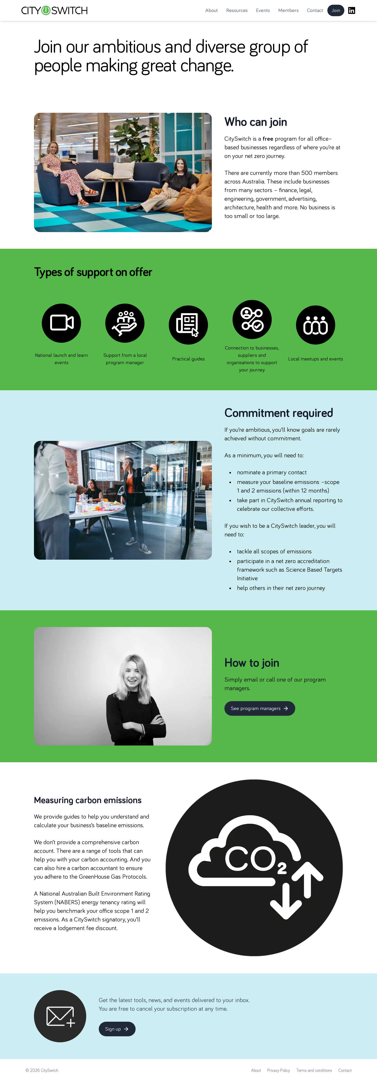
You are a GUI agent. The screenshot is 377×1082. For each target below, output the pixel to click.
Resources (237, 10)
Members (288, 10)
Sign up (117, 1029)
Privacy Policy (278, 1070)
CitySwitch (49, 1070)
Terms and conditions (314, 1070)
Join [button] (338, 12)
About (211, 10)
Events (263, 10)
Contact (315, 10)
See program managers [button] (261, 710)
